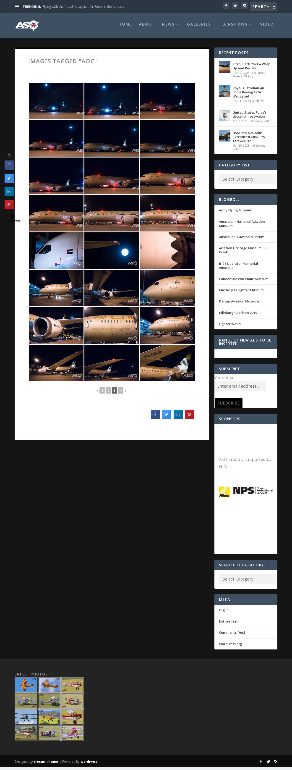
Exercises (258, 76)
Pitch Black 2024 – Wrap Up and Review (251, 69)
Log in (224, 613)
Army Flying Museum (235, 213)
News (168, 28)
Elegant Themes (46, 765)
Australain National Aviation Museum (242, 227)
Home (125, 28)
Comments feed (232, 635)
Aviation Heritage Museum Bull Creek (244, 253)
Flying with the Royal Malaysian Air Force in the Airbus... (83, 6)
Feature (237, 79)
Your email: (225, 381)
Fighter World (230, 327)
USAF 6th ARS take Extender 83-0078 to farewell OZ (249, 140)
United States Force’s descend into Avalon (249, 117)
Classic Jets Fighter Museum (241, 293)
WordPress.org (230, 647)
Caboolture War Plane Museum (244, 282)
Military (248, 79)
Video (267, 28)
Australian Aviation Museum (241, 240)
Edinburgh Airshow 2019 (238, 315)
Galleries (199, 28)
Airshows (235, 28)
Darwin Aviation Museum (239, 304)
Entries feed (228, 624)
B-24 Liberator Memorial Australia (238, 269)
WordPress (89, 765)
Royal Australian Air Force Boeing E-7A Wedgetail (248, 95)
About (147, 28)
